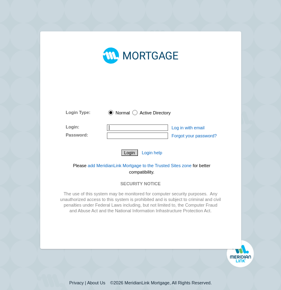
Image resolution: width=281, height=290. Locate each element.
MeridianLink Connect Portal (138, 89)
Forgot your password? (194, 135)
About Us (96, 282)
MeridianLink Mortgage (147, 282)
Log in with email (188, 127)
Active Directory (151, 112)
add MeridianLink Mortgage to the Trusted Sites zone (139, 165)
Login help (152, 152)
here (149, 100)
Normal (119, 112)
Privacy (76, 282)
